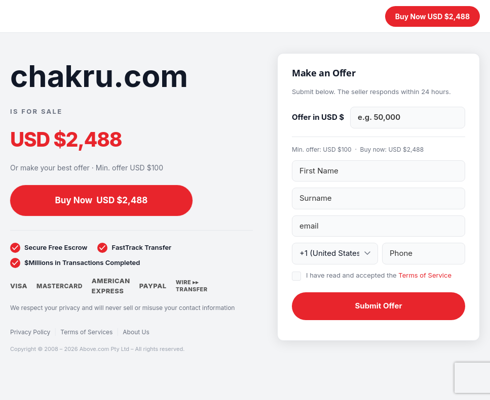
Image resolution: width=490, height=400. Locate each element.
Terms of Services (86, 332)
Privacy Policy (30, 332)
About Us (136, 332)
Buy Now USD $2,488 (432, 16)
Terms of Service (424, 275)
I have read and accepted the (378, 275)
